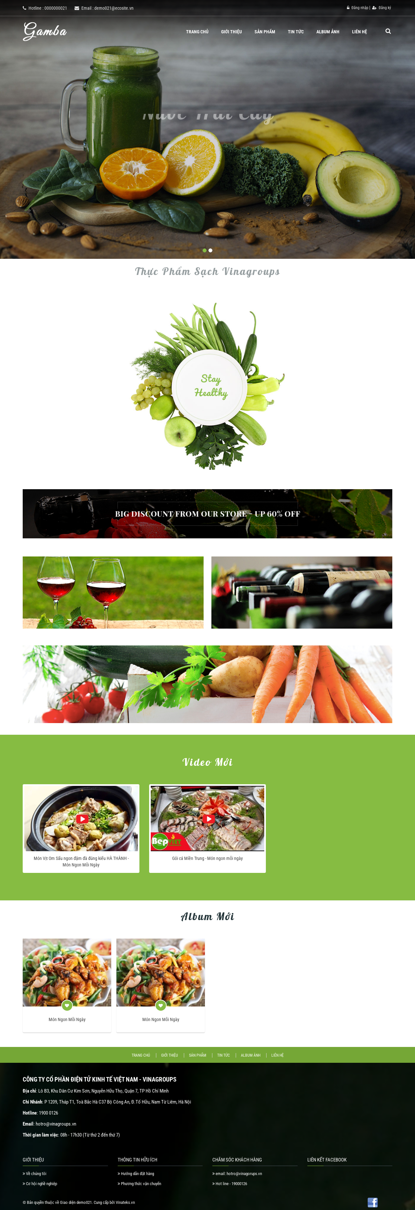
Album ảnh (327, 31)
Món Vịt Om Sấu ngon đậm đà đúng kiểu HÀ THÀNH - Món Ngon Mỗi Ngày (81, 861)
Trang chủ (197, 31)
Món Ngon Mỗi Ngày (67, 1019)
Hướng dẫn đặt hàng (136, 1173)
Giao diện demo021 (76, 1202)
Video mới (207, 762)
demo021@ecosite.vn (114, 8)
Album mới (208, 916)
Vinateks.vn (125, 1202)
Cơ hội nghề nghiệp (40, 1183)
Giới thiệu (231, 31)
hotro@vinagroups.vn (56, 1124)
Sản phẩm (265, 31)
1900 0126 (48, 1113)
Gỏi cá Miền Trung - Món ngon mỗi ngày (207, 858)
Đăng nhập (357, 8)
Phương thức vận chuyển (139, 1183)
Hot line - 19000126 (229, 1183)
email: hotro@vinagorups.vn (237, 1173)
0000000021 (55, 8)
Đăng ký (381, 8)
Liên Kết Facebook (327, 1160)
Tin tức (296, 31)
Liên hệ (359, 31)
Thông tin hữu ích (137, 1160)
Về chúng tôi (34, 1173)
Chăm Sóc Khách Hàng (237, 1160)
